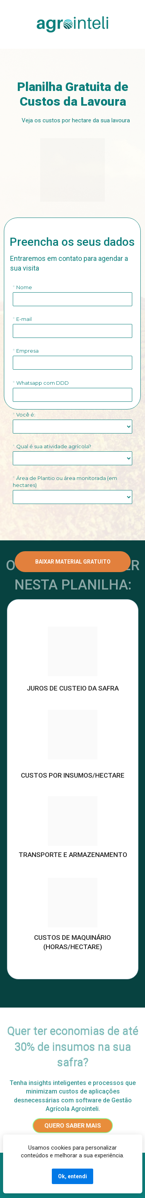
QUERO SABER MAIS (72, 1125)
